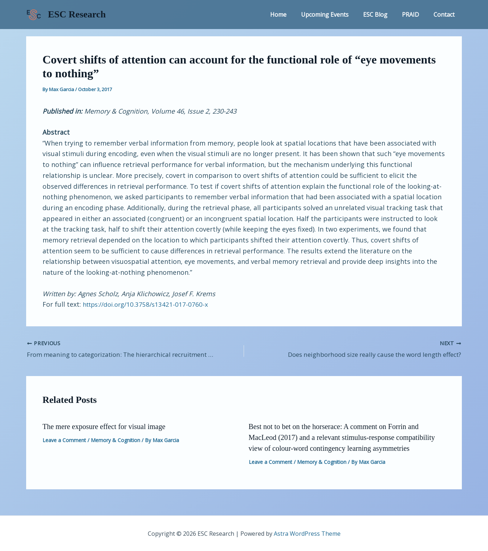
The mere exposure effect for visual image (103, 425)
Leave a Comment (64, 439)
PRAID (414, 15)
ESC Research (77, 14)
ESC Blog (382, 15)
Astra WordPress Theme (307, 533)
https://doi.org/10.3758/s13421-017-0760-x (148, 304)
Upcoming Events (335, 15)
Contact (445, 15)
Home (291, 15)
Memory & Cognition (115, 439)
